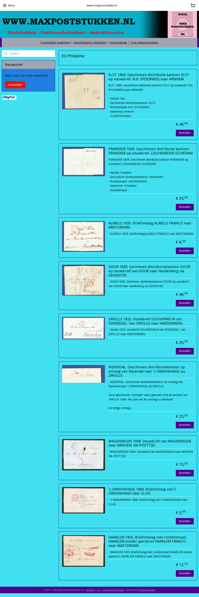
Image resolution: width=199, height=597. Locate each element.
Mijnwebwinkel (147, 589)
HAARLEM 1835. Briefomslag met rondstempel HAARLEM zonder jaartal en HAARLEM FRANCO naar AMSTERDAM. (147, 541)
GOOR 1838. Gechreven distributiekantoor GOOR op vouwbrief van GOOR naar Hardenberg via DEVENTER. (149, 271)
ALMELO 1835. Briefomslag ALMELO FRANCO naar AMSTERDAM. (149, 225)
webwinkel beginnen (113, 589)
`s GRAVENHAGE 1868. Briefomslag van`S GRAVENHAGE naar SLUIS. (142, 491)
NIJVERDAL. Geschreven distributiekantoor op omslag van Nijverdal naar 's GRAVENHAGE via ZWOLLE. (146, 371)
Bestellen (185, 133)
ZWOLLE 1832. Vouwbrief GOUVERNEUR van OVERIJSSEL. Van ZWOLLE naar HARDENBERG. (145, 321)
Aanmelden (15, 85)
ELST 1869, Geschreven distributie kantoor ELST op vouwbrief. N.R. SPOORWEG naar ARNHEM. (148, 77)
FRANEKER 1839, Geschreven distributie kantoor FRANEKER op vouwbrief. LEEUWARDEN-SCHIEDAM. (150, 151)
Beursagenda (118, 42)
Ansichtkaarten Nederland (90, 42)
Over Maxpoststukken (144, 42)
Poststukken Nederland (55, 42)
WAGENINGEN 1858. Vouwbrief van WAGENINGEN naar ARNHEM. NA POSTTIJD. (149, 443)
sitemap (90, 589)
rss (98, 589)
